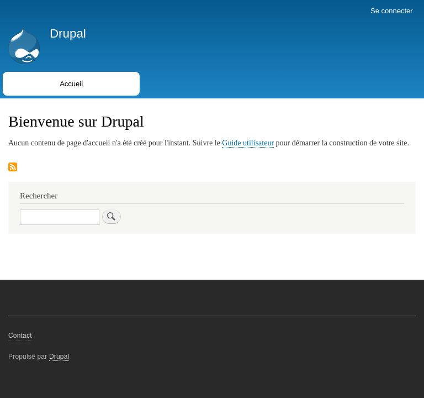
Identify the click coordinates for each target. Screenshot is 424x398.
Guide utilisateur (248, 143)
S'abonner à (12, 168)
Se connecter (391, 11)
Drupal (68, 33)
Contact (20, 335)
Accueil (71, 84)
